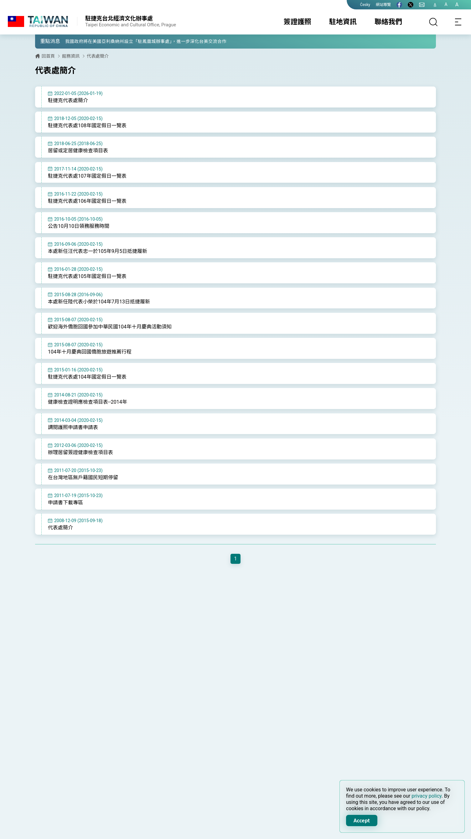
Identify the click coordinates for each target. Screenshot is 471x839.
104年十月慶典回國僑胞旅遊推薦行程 (90, 357)
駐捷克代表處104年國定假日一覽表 (87, 382)
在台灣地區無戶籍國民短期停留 (83, 485)
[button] (44, 41)
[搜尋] (433, 21)
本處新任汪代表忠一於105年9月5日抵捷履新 (97, 254)
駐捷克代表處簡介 (68, 100)
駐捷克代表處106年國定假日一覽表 (87, 203)
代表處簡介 (98, 56)
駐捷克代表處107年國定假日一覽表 (87, 177)
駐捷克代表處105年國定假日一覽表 (87, 280)
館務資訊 (71, 56)
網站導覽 (383, 5)
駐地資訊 (343, 22)
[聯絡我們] (422, 4)
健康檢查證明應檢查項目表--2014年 (87, 408)
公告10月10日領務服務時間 (78, 229)
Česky (365, 5)
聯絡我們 (388, 22)
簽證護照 (297, 22)
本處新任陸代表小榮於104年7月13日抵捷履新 (99, 306)
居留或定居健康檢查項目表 (78, 152)
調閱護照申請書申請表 (73, 434)
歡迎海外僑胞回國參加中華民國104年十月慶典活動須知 (110, 331)
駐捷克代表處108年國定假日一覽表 (87, 126)
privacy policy (426, 796)
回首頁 (48, 56)
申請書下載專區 (65, 511)
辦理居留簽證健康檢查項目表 (80, 459)
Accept (362, 820)
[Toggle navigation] (458, 21)
